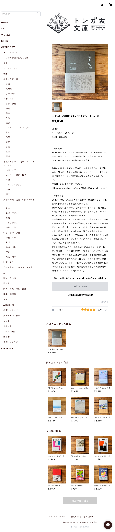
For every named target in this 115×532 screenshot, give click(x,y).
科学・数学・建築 (11, 233)
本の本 (6, 337)
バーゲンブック (10, 68)
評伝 (8, 194)
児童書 (9, 89)
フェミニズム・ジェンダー (18, 127)
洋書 (5, 299)
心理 (8, 137)
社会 (8, 123)
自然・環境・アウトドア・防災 (18, 267)
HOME (5, 22)
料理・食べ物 (9, 278)
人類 (8, 118)
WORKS (5, 35)
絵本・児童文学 (10, 79)
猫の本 (6, 283)
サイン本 (7, 326)
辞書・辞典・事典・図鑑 (14, 289)
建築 (8, 252)
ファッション (12, 222)
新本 (5, 63)
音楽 (8, 208)
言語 (8, 147)
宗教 (8, 142)
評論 (8, 189)
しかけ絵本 (11, 93)
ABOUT (5, 28)
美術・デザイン (13, 213)
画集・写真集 (9, 294)
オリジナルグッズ (11, 52)
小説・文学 (11, 170)
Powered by (80, 527)
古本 (5, 74)
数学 (8, 242)
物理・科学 (11, 237)
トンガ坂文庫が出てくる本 (16, 58)
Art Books (8, 305)
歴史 (8, 108)
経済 (8, 156)
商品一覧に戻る (80, 500)
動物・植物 (11, 247)
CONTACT (7, 348)
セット (6, 321)
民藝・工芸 (11, 227)
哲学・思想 (11, 104)
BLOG (4, 41)
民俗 (8, 113)
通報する (104, 302)
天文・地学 (11, 257)
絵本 (8, 84)
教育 (8, 132)
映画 (8, 218)
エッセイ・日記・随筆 (16, 175)
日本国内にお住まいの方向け (80, 295)
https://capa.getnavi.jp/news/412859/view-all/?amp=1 (79, 188)
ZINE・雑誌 (9, 331)
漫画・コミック (10, 310)
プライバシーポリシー (58, 517)
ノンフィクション (14, 185)
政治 (8, 151)
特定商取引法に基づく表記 (82, 517)
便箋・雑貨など (10, 342)
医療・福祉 (8, 262)
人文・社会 (8, 99)
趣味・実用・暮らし (12, 315)
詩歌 (8, 180)
